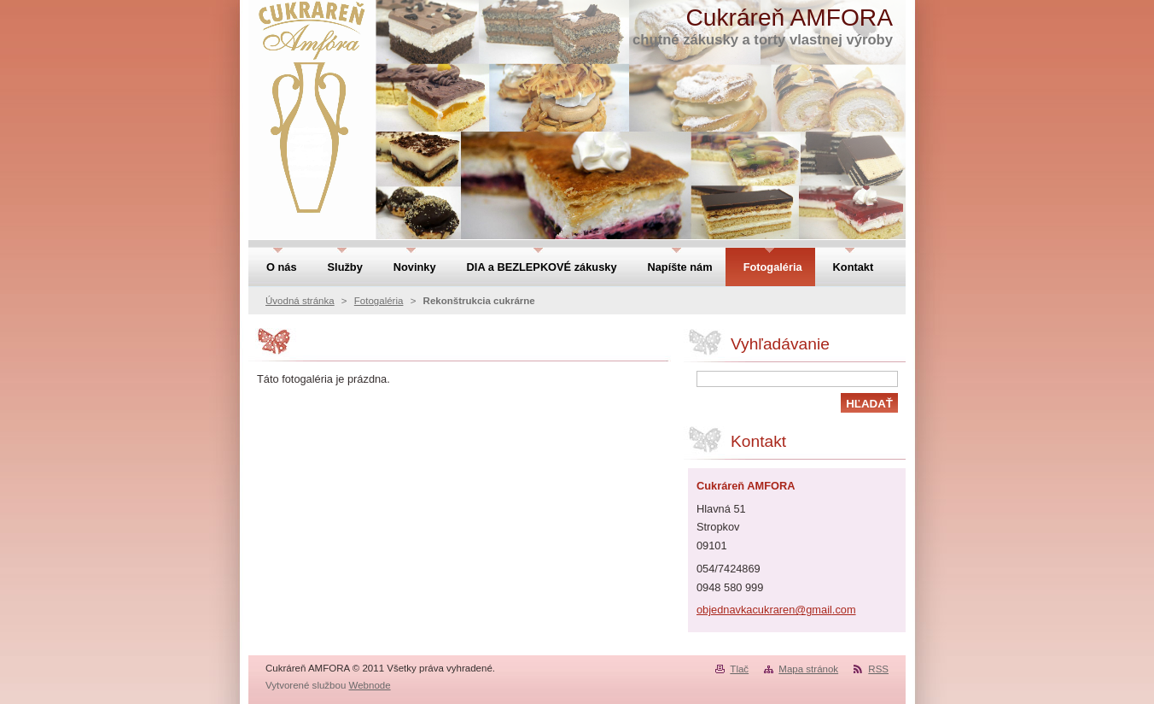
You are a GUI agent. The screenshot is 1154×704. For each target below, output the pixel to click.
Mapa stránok (808, 669)
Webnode (370, 685)
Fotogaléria (379, 301)
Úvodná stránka (300, 301)
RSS (878, 669)
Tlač (739, 669)
